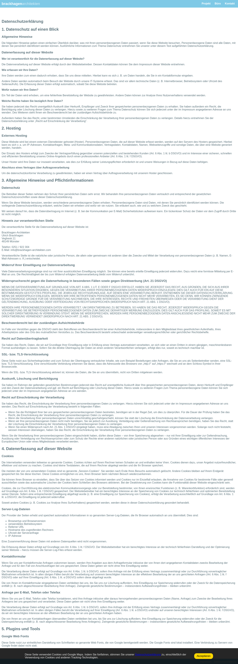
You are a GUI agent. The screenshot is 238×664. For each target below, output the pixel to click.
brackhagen (21, 4)
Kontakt (230, 3)
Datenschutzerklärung (148, 654)
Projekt (206, 3)
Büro (218, 3)
